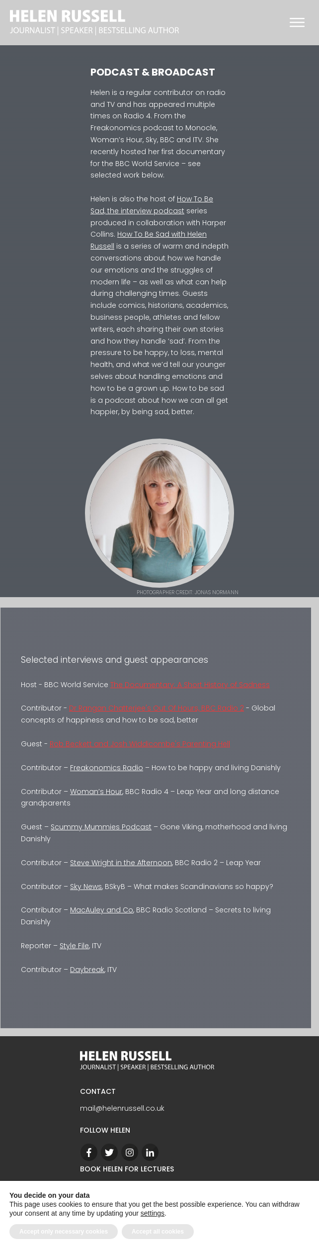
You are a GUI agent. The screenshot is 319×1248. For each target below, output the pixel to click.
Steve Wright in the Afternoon (121, 863)
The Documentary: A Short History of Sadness (190, 685)
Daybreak (87, 970)
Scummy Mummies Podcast (101, 827)
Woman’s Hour (96, 792)
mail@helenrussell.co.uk (122, 1108)
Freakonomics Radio (106, 768)
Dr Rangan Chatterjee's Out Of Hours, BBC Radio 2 (156, 708)
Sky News (86, 886)
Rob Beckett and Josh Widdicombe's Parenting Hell (140, 744)
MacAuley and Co (101, 910)
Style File (74, 946)
